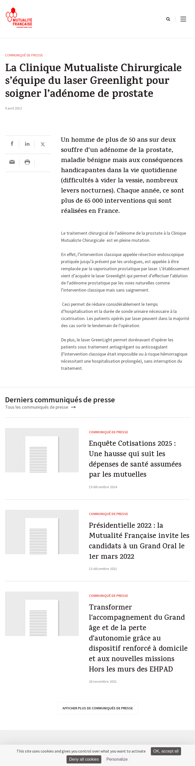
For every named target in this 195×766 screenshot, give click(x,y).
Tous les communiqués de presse (40, 407)
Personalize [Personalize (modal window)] (117, 759)
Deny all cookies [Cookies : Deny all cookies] (84, 759)
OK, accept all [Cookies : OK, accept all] (166, 751)
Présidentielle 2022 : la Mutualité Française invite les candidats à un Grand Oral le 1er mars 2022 (135, 544)
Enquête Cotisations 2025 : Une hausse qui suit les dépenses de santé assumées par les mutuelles (137, 461)
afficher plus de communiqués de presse (97, 726)
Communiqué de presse (24, 55)
